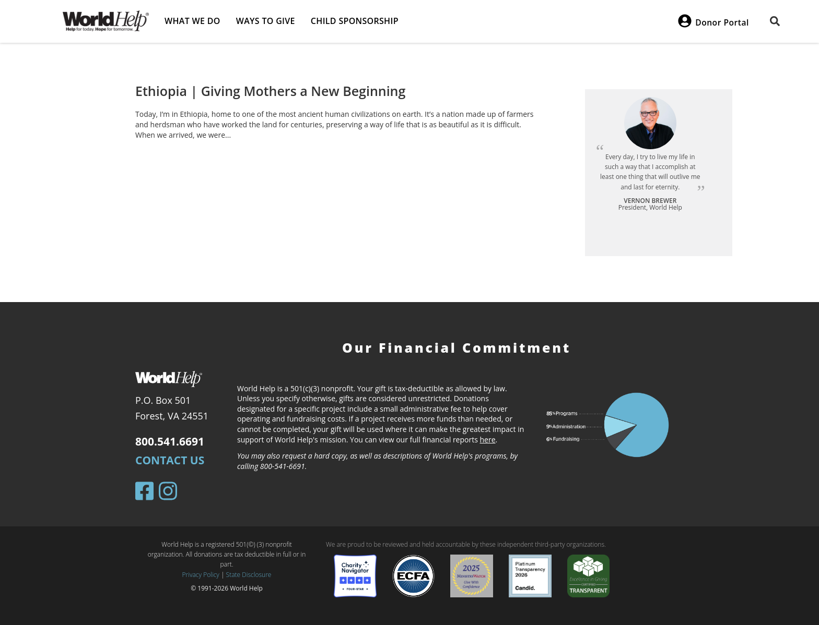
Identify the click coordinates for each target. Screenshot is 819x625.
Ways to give (265, 21)
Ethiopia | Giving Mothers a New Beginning (270, 91)
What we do (192, 21)
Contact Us (169, 460)
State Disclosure (249, 574)
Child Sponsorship (355, 21)
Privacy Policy (200, 574)
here (488, 439)
